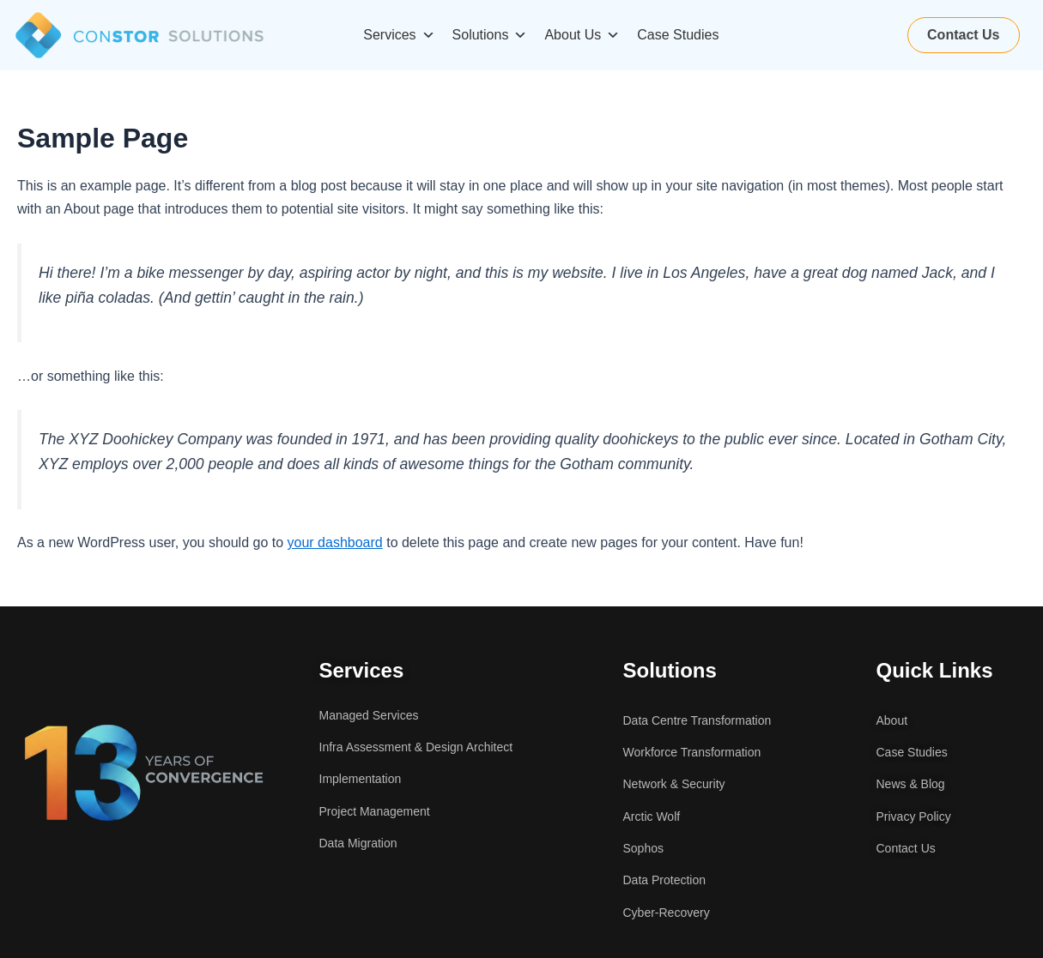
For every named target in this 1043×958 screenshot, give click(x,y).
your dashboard (335, 542)
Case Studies (678, 34)
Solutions (490, 35)
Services (398, 35)
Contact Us (963, 34)
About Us (582, 35)
